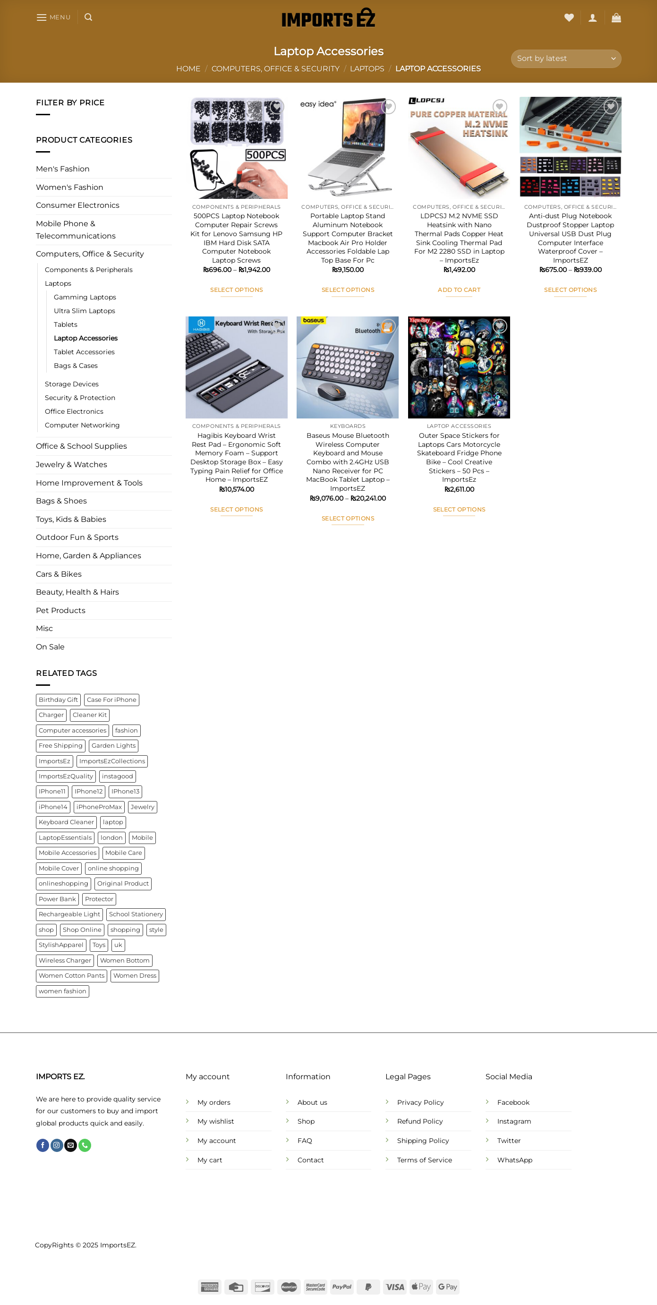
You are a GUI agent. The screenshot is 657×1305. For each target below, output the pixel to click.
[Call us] (84, 1145)
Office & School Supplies (81, 446)
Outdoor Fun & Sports (77, 537)
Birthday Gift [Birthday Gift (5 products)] (58, 699)
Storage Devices (72, 384)
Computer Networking (82, 425)
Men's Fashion (63, 169)
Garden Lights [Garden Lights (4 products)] (114, 745)
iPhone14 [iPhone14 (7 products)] (53, 806)
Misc (44, 628)
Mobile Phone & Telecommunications (76, 229)
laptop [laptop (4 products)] (113, 822)
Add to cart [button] (459, 290)
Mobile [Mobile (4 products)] (142, 837)
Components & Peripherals (89, 269)
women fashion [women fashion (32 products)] (62, 991)
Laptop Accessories (86, 338)
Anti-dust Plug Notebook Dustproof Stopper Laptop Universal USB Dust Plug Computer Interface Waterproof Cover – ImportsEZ (570, 238)
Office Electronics (74, 412)
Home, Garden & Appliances (88, 555)
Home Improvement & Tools (89, 482)
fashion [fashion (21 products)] (126, 730)
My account (216, 1140)
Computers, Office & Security (276, 68)
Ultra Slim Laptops (84, 311)
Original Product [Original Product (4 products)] (123, 883)
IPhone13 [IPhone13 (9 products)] (125, 791)
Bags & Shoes (61, 501)
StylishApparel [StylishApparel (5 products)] (61, 945)
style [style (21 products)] (156, 929)
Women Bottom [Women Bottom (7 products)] (125, 960)
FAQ (305, 1140)
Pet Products (60, 610)
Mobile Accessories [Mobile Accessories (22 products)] (67, 853)
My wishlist (215, 1121)
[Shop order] (566, 59)
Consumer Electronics (77, 205)
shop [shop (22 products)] (46, 929)
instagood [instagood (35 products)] (117, 776)
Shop (306, 1121)
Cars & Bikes (59, 574)
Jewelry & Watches (71, 464)
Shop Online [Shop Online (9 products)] (82, 929)
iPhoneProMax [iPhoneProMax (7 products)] (99, 806)
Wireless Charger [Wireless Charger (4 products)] (65, 960)
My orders (213, 1102)
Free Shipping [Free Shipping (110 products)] (61, 745)
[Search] (88, 17)
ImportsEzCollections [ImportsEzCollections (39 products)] (112, 761)
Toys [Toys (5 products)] (99, 945)
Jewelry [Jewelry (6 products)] (142, 806)
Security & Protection (80, 398)
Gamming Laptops (85, 297)
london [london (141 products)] (112, 837)
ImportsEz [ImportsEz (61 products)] (54, 761)
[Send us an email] (70, 1145)
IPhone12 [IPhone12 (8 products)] (88, 791)
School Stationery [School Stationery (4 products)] (136, 914)
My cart (209, 1160)
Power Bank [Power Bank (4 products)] (57, 899)
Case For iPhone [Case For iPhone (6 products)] (112, 699)
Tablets (65, 324)
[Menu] (53, 17)
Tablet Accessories (84, 352)
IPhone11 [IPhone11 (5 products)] (52, 791)
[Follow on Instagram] (57, 1145)
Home (188, 68)
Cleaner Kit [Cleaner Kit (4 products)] (90, 715)
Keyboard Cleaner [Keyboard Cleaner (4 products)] (66, 822)
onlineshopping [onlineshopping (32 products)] (63, 883)
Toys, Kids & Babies (71, 519)
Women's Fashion (69, 187)
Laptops (367, 68)
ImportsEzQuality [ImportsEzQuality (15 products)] (66, 776)
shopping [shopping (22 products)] (125, 929)
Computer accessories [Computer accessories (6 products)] (72, 730)
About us (312, 1102)
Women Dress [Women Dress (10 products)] (134, 975)
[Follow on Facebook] (42, 1145)
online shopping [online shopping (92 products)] (113, 868)
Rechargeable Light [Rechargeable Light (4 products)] (69, 914)
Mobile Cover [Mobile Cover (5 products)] (59, 868)
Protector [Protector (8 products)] (99, 899)
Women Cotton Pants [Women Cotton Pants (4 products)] (71, 975)
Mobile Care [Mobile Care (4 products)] (123, 853)
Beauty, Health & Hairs (77, 592)
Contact (311, 1160)
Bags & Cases (76, 366)
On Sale (50, 646)
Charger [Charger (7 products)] (51, 715)
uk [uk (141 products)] (118, 945)
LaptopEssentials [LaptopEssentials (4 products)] (65, 837)
